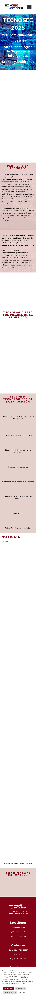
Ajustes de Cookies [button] (10, 992)
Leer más (22, 992)
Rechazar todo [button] (20, 988)
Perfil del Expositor (18, 927)
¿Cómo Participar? (18, 932)
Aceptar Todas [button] (8, 988)
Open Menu (29, 7)
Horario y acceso (18, 954)
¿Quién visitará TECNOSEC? (18, 950)
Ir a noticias (5, 541)
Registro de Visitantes (18, 959)
